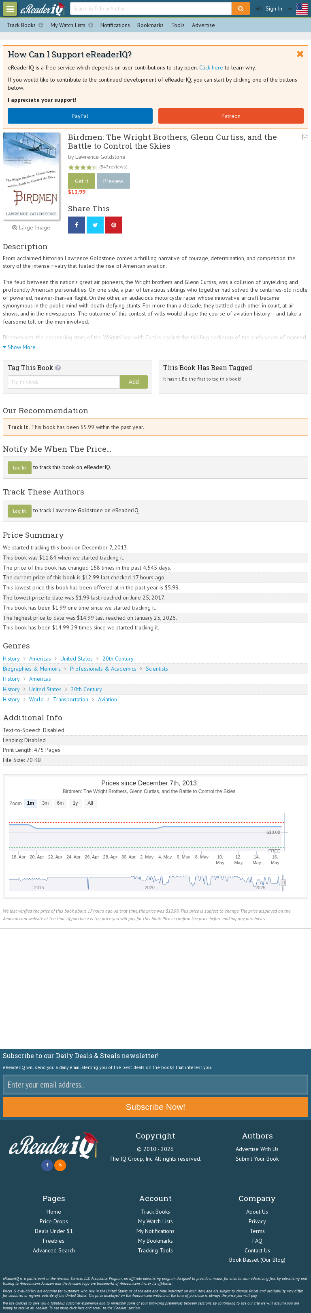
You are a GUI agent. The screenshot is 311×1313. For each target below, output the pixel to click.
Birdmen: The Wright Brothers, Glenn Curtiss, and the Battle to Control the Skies (172, 141)
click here (76, 1308)
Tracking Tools (155, 1250)
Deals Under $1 (54, 1231)
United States (76, 658)
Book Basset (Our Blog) (257, 1259)
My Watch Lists (74, 25)
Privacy (257, 1221)
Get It (81, 181)
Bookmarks (150, 25)
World (36, 699)
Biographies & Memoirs (32, 668)
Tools (178, 25)
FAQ (257, 1240)
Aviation (107, 699)
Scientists (157, 668)
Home (54, 1211)
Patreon (231, 116)
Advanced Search (54, 1250)
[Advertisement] (155, 989)
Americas (40, 658)
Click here (211, 67)
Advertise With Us (257, 1149)
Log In (19, 468)
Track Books (26, 25)
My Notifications (155, 1231)
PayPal (80, 116)
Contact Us (257, 1250)
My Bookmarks (155, 1240)
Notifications (115, 25)
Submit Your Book (257, 1158)
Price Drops (54, 1221)
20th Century (118, 658)
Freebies (53, 1240)
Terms (257, 1231)
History (11, 658)
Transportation (70, 699)
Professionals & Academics (103, 668)
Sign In (269, 9)
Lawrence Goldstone (100, 156)
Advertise (203, 25)
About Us (257, 1211)
